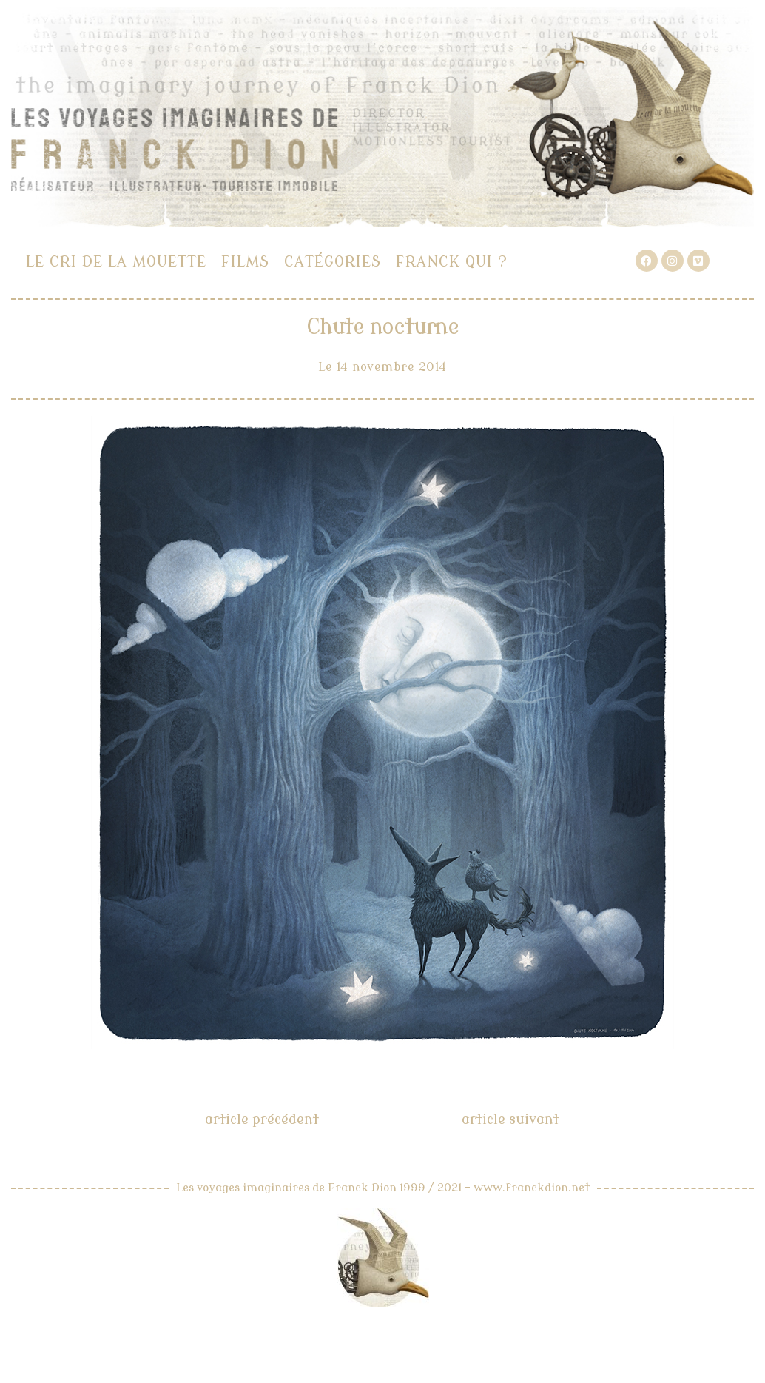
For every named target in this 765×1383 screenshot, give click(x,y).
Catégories (332, 261)
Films (245, 261)
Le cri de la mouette (116, 261)
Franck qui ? (452, 261)
